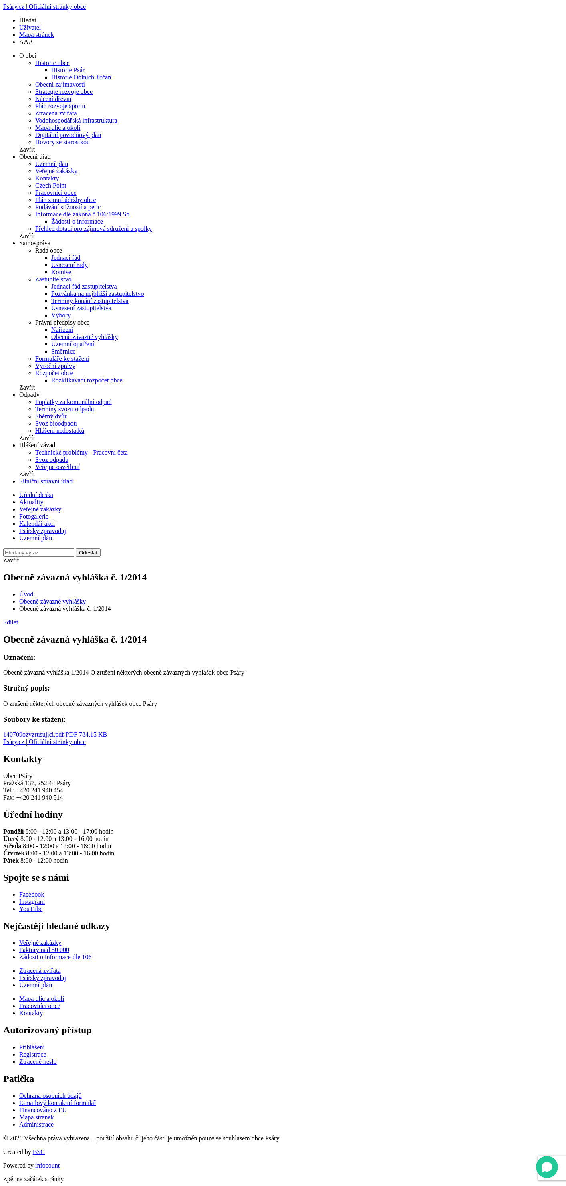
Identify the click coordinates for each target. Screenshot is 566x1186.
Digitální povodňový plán (68, 134)
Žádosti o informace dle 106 (55, 957)
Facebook (31, 894)
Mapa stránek (36, 34)
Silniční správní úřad (46, 481)
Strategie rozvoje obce (64, 91)
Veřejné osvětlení (57, 466)
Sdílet (10, 622)
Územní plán (51, 163)
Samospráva (34, 243)
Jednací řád (65, 257)
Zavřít (27, 149)
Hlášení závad (37, 445)
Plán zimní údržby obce (65, 199)
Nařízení (62, 329)
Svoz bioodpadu (56, 423)
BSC (39, 1151)
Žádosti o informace (77, 221)
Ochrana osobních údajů (50, 1095)
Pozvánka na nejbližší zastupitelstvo (97, 293)
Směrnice (63, 351)
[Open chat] (547, 1167)
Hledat (27, 20)
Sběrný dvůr (51, 416)
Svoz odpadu (51, 459)
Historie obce (52, 62)
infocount (47, 1165)
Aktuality (31, 502)
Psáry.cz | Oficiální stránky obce (44, 6)
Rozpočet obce (54, 373)
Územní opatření (72, 344)
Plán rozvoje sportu (60, 106)
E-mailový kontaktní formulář (57, 1102)
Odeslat (88, 553)
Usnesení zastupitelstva (81, 308)
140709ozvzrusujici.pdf (55, 734)
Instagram (32, 901)
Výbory (61, 315)
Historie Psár (68, 70)
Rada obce (48, 250)
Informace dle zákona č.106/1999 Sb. (83, 214)
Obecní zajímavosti (60, 84)
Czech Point (50, 185)
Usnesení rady (69, 264)
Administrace (36, 1124)
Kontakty (47, 178)
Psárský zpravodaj (42, 530)
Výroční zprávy (55, 365)
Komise (61, 272)
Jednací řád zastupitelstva (84, 286)
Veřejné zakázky (56, 171)
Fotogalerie (33, 516)
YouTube (30, 908)
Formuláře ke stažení (62, 358)
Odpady (29, 394)
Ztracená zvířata (56, 113)
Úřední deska (36, 494)
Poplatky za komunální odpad (73, 401)
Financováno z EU (43, 1110)
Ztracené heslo (38, 1061)
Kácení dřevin (53, 98)
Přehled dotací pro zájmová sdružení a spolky (93, 228)
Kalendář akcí (37, 523)
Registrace (32, 1054)
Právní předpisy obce (62, 322)
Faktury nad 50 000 (44, 949)
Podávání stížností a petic (68, 207)
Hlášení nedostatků (59, 430)
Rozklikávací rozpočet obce (87, 380)
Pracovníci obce (56, 192)
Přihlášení (32, 1047)
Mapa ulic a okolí (57, 127)
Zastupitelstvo (53, 279)
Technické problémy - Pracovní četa (81, 452)
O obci (27, 55)
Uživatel (30, 27)
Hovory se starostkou (62, 142)
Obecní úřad (35, 156)
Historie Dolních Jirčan (81, 77)
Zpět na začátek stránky (33, 1179)
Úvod (26, 594)
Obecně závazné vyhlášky (84, 336)
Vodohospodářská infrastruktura (76, 120)
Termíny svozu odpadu (64, 409)
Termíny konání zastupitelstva (90, 300)
